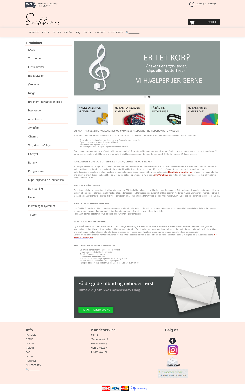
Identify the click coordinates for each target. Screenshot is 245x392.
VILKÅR (68, 32)
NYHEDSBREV (115, 32)
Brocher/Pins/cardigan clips (45, 101)
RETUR (46, 32)
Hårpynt (33, 153)
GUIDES (57, 32)
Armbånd (33, 127)
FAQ (77, 32)
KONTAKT (99, 32)
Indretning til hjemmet (41, 206)
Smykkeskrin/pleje (39, 145)
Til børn (32, 214)
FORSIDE (34, 32)
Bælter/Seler (36, 75)
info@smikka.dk (99, 352)
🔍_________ (132, 32)
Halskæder (35, 110)
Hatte (31, 197)
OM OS (87, 32)
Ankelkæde (35, 119)
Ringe (31, 93)
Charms (33, 136)
